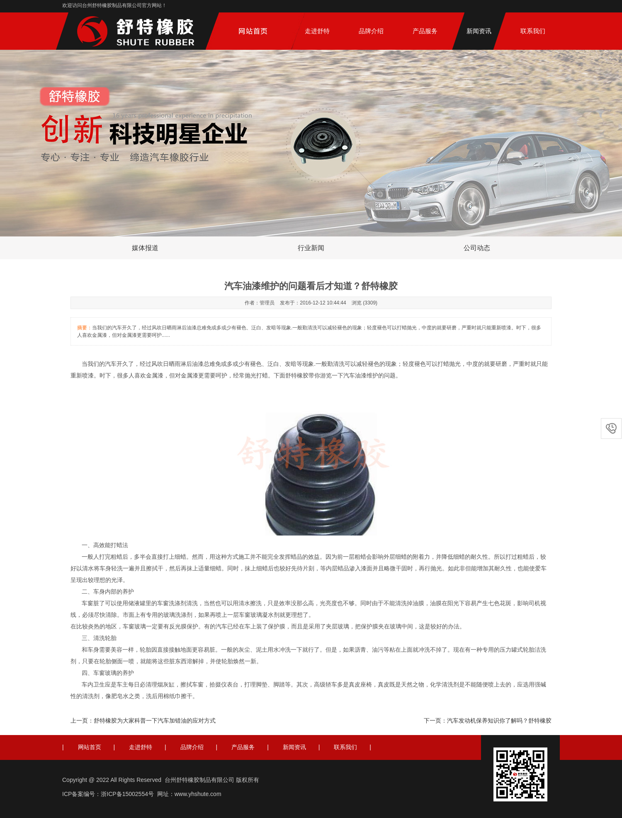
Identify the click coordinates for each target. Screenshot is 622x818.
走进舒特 (317, 30)
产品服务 (425, 30)
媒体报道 (145, 247)
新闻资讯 (478, 30)
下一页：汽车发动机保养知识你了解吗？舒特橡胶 (488, 720)
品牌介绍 (371, 30)
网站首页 (89, 747)
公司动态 (477, 247)
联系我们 (532, 30)
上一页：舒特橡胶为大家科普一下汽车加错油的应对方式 (143, 720)
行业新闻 (311, 247)
